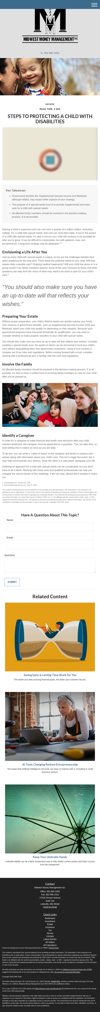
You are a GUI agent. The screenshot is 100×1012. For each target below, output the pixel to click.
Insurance (49, 927)
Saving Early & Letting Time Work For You (50, 675)
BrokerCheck (54, 948)
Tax (50, 930)
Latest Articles (49, 939)
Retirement (50, 918)
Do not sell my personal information (67, 972)
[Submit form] (12, 582)
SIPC (58, 981)
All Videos (50, 942)
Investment (50, 921)
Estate (50, 924)
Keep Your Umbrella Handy (50, 857)
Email (10, 537)
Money (50, 933)
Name (10, 520)
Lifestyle (50, 936)
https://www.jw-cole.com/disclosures (48, 988)
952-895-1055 (50, 53)
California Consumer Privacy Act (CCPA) (77, 969)
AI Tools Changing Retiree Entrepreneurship (50, 764)
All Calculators (50, 945)
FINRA (53, 981)
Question (9, 555)
